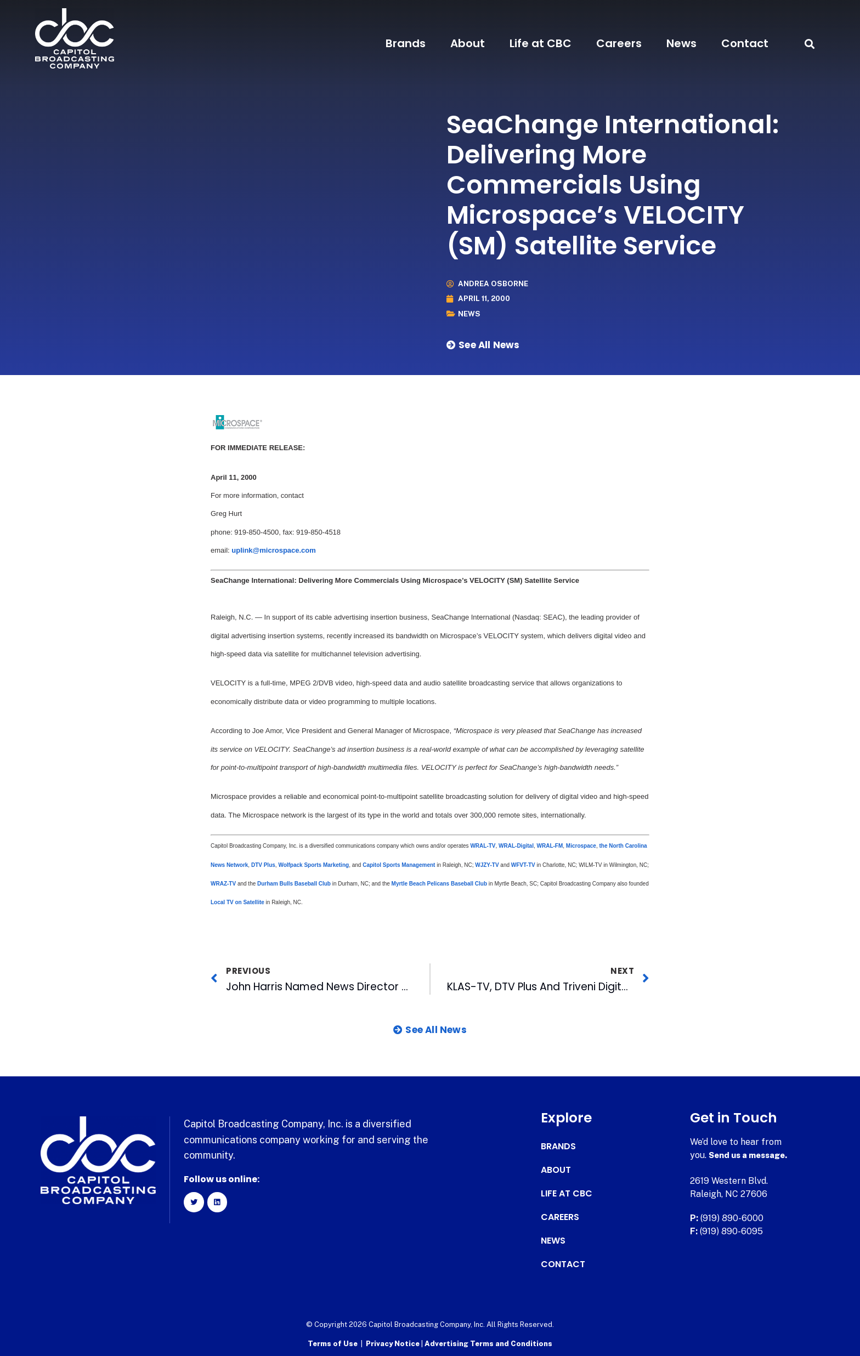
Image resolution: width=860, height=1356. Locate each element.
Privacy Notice (393, 1342)
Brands (406, 43)
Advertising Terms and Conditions (488, 1342)
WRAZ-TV (224, 884)
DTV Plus (263, 864)
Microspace (581, 846)
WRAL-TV (482, 846)
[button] (809, 44)
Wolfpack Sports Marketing (313, 864)
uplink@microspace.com (273, 550)
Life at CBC (541, 43)
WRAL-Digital (516, 846)
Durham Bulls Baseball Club (293, 884)
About (467, 43)
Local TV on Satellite (237, 902)
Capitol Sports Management (399, 864)
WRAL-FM (550, 846)
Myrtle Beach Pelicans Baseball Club (440, 884)
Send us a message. (751, 1155)
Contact (744, 43)
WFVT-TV (523, 864)
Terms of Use (333, 1342)
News (681, 43)
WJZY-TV (487, 864)
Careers (619, 43)
